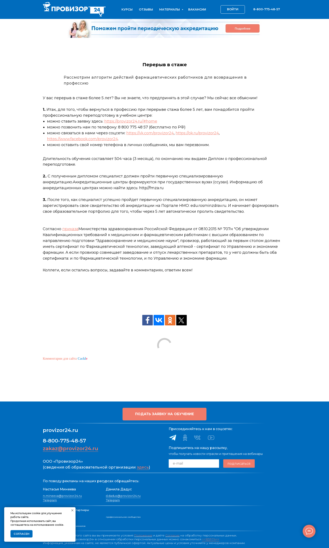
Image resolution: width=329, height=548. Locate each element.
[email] (194, 463)
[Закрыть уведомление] (72, 510)
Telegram (50, 500)
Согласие (172, 535)
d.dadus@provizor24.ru (123, 496)
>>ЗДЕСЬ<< (210, 539)
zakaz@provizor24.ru (70, 448)
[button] (164, 414)
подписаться (239, 464)
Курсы (127, 9)
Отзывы (146, 9)
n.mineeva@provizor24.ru (62, 496)
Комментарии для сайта (65, 358)
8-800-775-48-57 (64, 441)
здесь (143, 467)
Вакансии (197, 9)
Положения (143, 535)
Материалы (170, 9)
